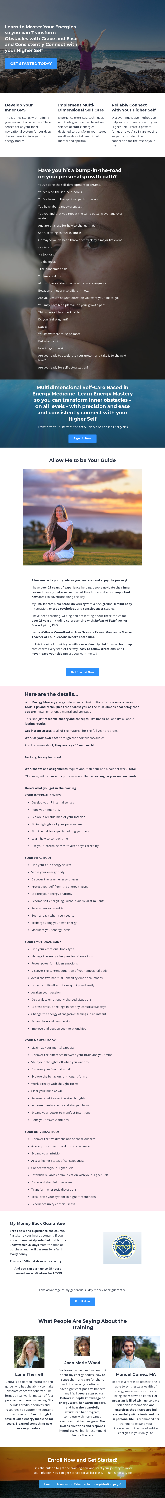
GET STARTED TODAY (31, 63)
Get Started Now (82, 672)
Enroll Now (82, 1301)
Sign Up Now (82, 438)
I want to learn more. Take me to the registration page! (82, 1484)
